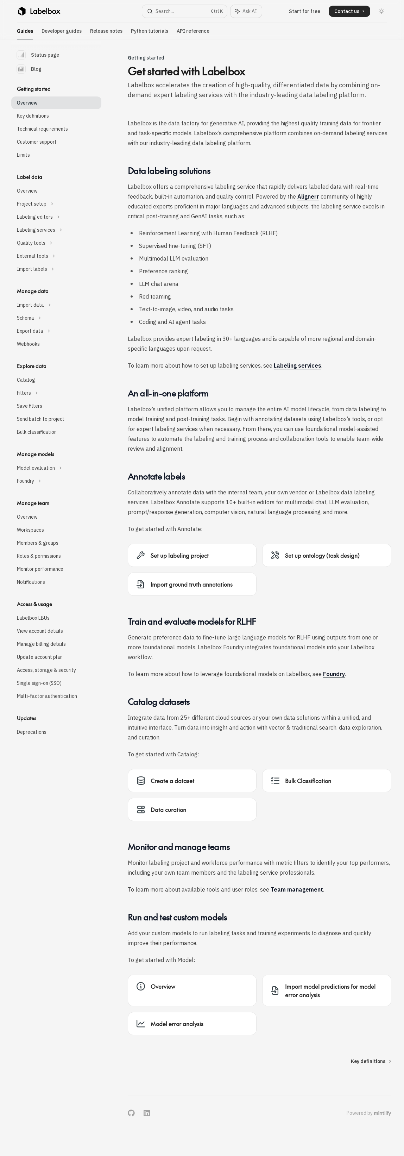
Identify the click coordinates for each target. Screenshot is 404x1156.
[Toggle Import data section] (56, 305)
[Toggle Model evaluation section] (56, 468)
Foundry (334, 673)
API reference (193, 33)
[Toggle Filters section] (56, 393)
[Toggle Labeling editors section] (56, 217)
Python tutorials (149, 33)
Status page (38, 55)
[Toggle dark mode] (381, 11)
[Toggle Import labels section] (56, 269)
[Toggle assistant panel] (246, 11)
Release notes (106, 33)
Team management (297, 889)
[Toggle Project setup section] (56, 204)
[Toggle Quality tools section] (56, 243)
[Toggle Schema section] (56, 318)
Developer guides (62, 33)
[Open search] (184, 11)
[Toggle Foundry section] (56, 481)
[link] (192, 555)
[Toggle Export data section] (56, 331)
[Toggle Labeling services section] (56, 230)
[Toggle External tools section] (56, 256)
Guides (25, 33)
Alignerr (308, 196)
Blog (29, 69)
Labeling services (297, 365)
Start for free (304, 11)
